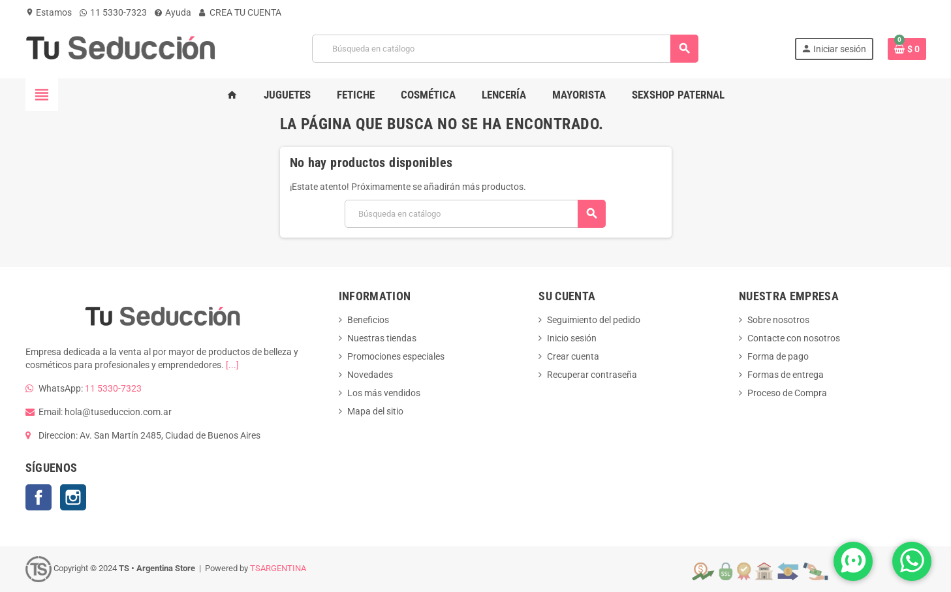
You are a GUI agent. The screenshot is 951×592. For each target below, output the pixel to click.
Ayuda (173, 12)
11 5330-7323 (113, 12)
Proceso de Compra (787, 393)
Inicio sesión (572, 338)
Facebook (38, 497)
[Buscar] (504, 49)
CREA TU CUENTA (240, 12)
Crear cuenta (573, 356)
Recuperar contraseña (592, 374)
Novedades (370, 374)
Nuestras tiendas (381, 338)
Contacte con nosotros (793, 338)
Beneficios (368, 320)
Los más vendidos (383, 393)
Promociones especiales (395, 356)
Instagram (73, 497)
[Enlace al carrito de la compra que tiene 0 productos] (907, 49)
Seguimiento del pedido (593, 320)
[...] (232, 365)
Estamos (48, 12)
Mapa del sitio (375, 411)
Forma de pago (778, 356)
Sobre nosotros (778, 320)
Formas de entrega (785, 374)
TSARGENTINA (278, 568)
